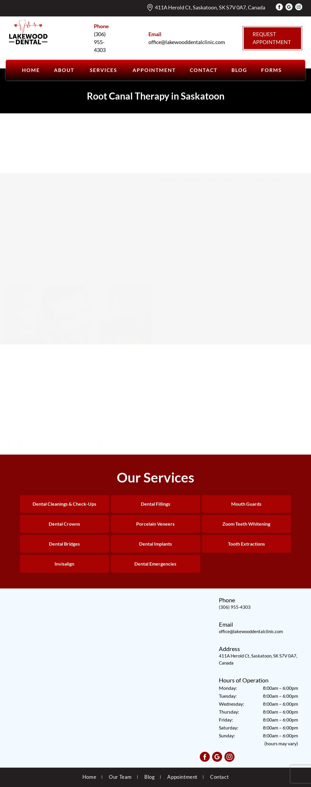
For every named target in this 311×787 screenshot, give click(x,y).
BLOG (239, 70)
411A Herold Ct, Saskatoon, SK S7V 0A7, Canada (210, 7)
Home (31, 70)
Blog (149, 777)
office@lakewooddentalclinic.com (251, 631)
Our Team (120, 777)
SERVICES (103, 70)
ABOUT (64, 70)
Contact (219, 777)
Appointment (182, 777)
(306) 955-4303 (235, 607)
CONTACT (203, 70)
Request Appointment (272, 38)
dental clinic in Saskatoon (106, 416)
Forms (271, 70)
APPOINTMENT (154, 70)
